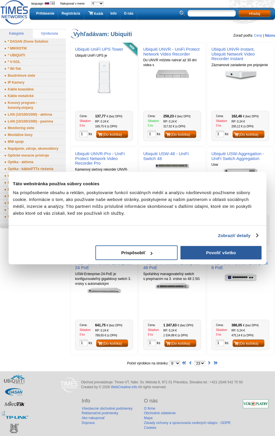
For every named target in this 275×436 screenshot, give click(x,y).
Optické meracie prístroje (28, 155)
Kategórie (16, 33)
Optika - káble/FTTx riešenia (30, 169)
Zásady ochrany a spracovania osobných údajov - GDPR (187, 423)
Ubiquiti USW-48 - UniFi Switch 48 (166, 156)
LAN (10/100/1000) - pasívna (30, 121)
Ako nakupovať (93, 418)
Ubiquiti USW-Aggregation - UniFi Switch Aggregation (237, 156)
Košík (95, 13)
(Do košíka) (112, 134)
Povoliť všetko (221, 252)
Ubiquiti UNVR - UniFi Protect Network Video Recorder (171, 51)
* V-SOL (14, 62)
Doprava (88, 423)
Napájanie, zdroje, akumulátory (33, 149)
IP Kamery (16, 82)
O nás (128, 13)
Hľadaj (254, 13)
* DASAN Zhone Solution (28, 42)
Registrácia (71, 13)
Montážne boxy (20, 135)
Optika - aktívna (20, 162)
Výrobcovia (49, 33)
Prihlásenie (45, 13)
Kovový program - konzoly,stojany (22, 105)
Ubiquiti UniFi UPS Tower (99, 49)
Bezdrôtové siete (21, 76)
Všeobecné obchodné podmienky (107, 409)
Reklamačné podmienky (100, 413)
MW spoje (16, 142)
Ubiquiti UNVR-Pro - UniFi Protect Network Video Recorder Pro (100, 158)
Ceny (258, 35)
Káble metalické (21, 96)
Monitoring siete (21, 128)
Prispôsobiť (136, 252)
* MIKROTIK (17, 48)
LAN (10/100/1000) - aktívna (30, 115)
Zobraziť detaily (234, 235)
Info (113, 13)
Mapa (148, 418)
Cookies (150, 428)
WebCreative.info (124, 387)
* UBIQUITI (16, 55)
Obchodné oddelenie (160, 413)
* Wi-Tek (14, 69)
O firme (149, 409)
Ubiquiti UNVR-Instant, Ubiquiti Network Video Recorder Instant (233, 54)
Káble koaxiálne (21, 89)
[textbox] (212, 13)
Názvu (270, 35)
